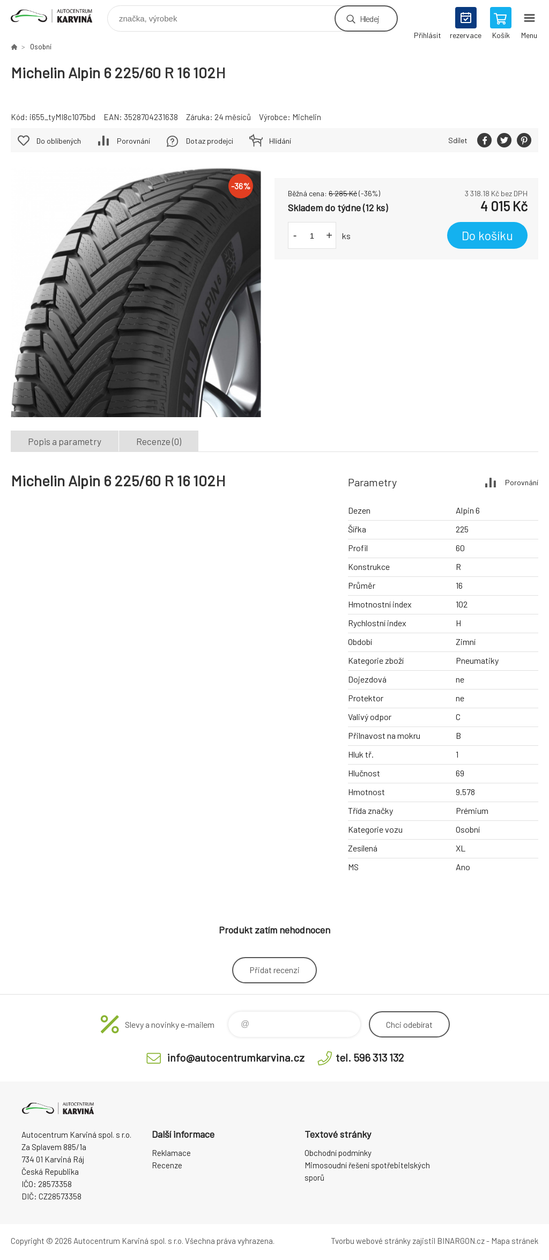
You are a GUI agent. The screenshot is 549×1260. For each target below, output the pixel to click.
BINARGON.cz (461, 1241)
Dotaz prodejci (209, 140)
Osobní (40, 46)
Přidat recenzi (274, 970)
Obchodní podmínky (338, 1153)
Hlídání (280, 140)
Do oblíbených (58, 140)
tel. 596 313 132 (370, 1057)
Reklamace (171, 1153)
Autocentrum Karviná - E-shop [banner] (58, 16)
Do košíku (487, 235)
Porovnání (133, 140)
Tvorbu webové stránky (371, 1241)
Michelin (306, 117)
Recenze (167, 1165)
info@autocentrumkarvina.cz (236, 1057)
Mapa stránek (514, 1241)
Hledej (369, 18)
